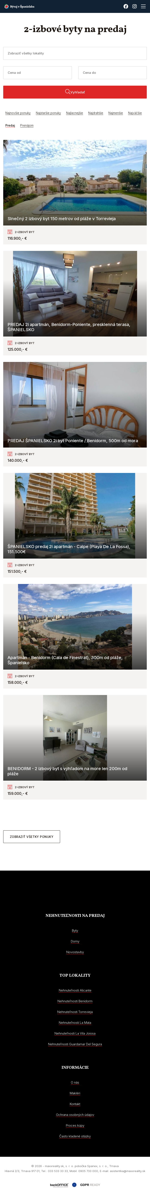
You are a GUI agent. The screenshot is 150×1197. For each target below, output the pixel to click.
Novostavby (75, 952)
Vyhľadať (75, 91)
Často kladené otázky (75, 1136)
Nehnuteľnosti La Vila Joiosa (75, 1033)
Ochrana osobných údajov (75, 1115)
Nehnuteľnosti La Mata (75, 1023)
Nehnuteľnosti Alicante (75, 990)
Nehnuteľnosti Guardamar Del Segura (75, 1044)
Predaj (10, 125)
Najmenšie (115, 113)
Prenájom (26, 125)
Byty (75, 930)
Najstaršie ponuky (48, 113)
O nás (75, 1082)
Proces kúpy (75, 1125)
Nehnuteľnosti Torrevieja (75, 1012)
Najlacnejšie (74, 113)
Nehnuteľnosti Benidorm (75, 1001)
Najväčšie (135, 113)
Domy (75, 941)
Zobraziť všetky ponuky (31, 837)
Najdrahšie (95, 113)
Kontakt (75, 1104)
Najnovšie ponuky (18, 113)
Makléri (75, 1093)
